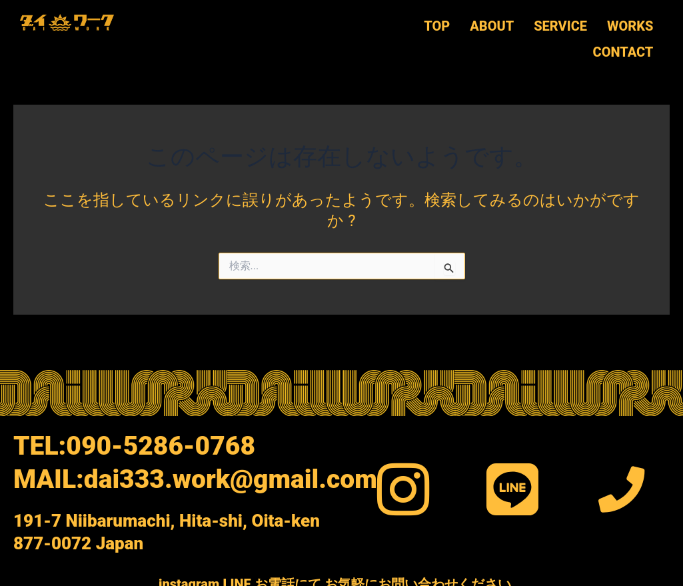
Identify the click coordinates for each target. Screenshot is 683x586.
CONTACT (622, 46)
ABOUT (492, 24)
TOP (437, 24)
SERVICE (560, 24)
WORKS (630, 24)
